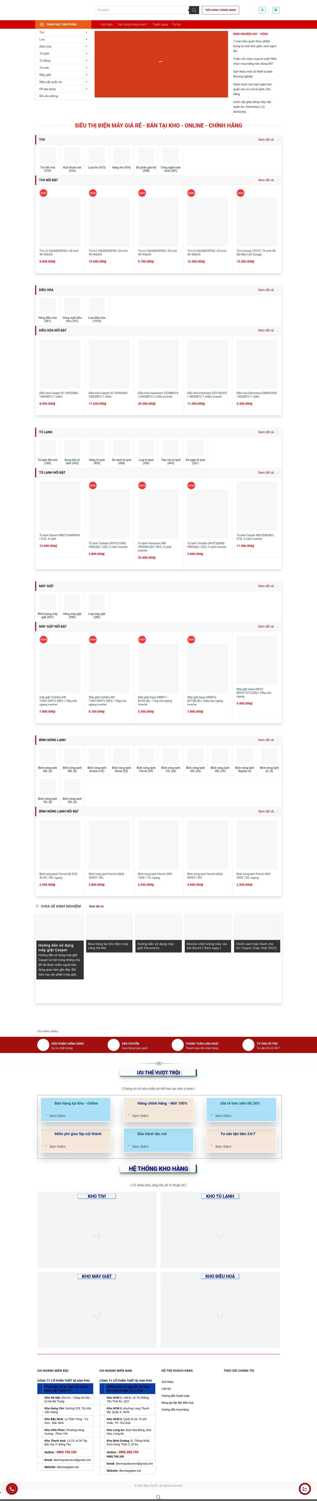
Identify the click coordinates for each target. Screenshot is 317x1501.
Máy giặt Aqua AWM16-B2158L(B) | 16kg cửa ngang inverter (205, 701)
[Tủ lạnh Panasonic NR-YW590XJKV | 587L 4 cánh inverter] (158, 514)
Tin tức (176, 24)
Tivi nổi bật (48, 180)
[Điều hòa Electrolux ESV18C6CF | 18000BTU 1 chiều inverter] (207, 364)
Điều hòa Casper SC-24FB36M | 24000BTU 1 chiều (108, 394)
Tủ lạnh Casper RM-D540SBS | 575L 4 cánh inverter (255, 537)
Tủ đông (63, 60)
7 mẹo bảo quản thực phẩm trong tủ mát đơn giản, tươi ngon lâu (254, 46)
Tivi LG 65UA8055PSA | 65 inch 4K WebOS (206, 252)
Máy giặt (63, 75)
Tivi (63, 32)
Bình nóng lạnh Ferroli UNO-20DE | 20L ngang (254, 875)
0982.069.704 (128, 1452)
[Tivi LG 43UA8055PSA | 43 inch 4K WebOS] (59, 221)
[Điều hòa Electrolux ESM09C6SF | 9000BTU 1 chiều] (257, 364)
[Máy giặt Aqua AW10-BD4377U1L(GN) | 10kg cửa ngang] (257, 660)
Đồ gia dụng (63, 89)
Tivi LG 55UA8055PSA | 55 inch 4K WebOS (108, 252)
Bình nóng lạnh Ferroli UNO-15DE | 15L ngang (155, 875)
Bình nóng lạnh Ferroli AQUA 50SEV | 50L (106, 875)
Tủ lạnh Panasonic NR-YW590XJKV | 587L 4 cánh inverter (154, 547)
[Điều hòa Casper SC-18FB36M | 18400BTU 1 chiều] (59, 364)
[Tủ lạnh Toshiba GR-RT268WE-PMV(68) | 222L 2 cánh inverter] (207, 514)
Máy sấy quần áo (63, 82)
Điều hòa (63, 46)
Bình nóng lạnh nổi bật (58, 811)
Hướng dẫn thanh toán (176, 1395)
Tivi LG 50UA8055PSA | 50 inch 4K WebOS (157, 252)
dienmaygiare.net (68, 1467)
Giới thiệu (106, 24)
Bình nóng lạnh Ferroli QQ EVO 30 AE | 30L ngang (58, 875)
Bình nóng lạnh (52, 740)
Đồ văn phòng (48, 96)
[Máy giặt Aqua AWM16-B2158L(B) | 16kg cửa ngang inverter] (207, 668)
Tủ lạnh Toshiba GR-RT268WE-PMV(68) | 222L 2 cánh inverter (206, 545)
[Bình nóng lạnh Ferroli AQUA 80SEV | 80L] (207, 845)
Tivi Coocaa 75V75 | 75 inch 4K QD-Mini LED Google (256, 252)
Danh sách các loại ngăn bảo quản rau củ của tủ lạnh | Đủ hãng (252, 89)
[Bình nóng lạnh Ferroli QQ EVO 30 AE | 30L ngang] (59, 845)
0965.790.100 (66, 1452)
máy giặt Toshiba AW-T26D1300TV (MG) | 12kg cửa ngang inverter (58, 701)
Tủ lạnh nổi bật (52, 473)
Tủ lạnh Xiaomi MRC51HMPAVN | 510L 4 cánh (59, 537)
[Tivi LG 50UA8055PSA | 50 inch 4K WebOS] (158, 221)
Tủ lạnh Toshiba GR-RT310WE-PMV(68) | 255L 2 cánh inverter (108, 545)
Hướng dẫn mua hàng (175, 1409)
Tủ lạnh (63, 53)
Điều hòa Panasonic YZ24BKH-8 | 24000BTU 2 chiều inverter (158, 394)
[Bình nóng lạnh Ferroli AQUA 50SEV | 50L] (109, 845)
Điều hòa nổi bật (52, 330)
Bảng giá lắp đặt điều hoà (177, 1402)
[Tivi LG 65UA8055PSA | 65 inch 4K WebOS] (207, 221)
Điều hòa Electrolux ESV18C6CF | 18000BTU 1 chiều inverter (207, 394)
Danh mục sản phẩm (58, 24)
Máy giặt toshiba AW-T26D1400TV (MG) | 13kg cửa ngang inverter (107, 701)
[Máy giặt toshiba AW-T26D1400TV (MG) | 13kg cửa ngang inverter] (109, 668)
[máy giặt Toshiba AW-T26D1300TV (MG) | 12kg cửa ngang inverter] (59, 668)
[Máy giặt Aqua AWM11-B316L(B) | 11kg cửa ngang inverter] (158, 668)
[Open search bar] (158, 1497)
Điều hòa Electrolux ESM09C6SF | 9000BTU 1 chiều (257, 394)
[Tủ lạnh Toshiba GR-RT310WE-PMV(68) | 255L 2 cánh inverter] (109, 514)
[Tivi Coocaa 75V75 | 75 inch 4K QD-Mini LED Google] (257, 221)
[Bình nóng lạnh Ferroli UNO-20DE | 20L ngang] (257, 845)
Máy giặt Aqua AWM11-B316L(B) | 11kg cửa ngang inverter (155, 701)
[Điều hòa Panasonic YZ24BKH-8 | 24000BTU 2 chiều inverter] (158, 364)
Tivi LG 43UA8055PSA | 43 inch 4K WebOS (58, 252)
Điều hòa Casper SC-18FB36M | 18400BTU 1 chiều (59, 394)
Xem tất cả (268, 140)
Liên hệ (166, 1388)
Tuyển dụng (160, 24)
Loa (63, 39)
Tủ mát (63, 68)
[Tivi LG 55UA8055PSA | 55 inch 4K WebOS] (109, 221)
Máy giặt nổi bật (52, 626)
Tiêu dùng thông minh (220, 10)
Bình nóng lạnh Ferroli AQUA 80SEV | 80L (205, 875)
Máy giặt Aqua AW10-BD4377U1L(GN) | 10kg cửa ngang (254, 692)
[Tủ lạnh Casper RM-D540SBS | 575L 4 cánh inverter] (257, 506)
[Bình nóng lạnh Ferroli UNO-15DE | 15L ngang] (158, 845)
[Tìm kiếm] (194, 10)
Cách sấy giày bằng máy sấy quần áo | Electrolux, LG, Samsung (252, 106)
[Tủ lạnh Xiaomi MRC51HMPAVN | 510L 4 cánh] (59, 506)
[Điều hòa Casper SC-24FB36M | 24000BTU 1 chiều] (109, 364)
